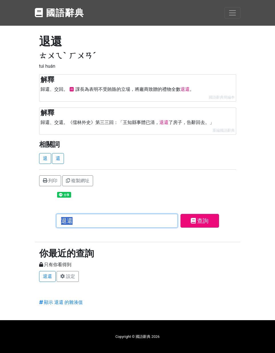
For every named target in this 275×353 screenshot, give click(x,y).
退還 (47, 276)
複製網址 (77, 180)
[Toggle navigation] (232, 13)
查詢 (200, 220)
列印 (50, 180)
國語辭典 (60, 12)
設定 (67, 276)
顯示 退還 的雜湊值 (61, 302)
